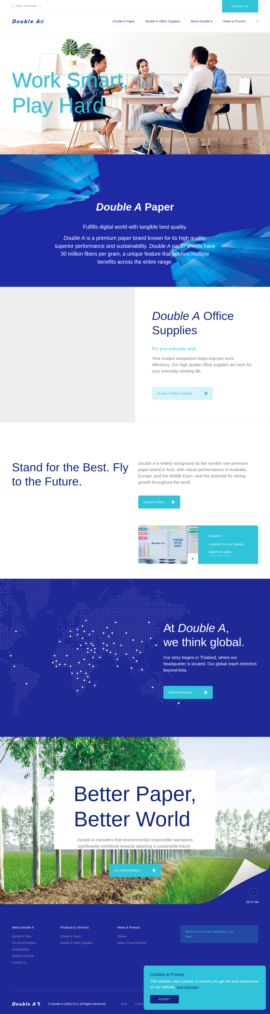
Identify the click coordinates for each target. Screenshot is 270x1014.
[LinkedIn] (264, 520)
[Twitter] (264, 538)
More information (188, 987)
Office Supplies (174, 393)
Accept (164, 999)
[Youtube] (264, 529)
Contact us (240, 6)
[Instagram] (264, 511)
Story (153, 502)
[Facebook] (264, 502)
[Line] (264, 546)
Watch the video (220, 552)
